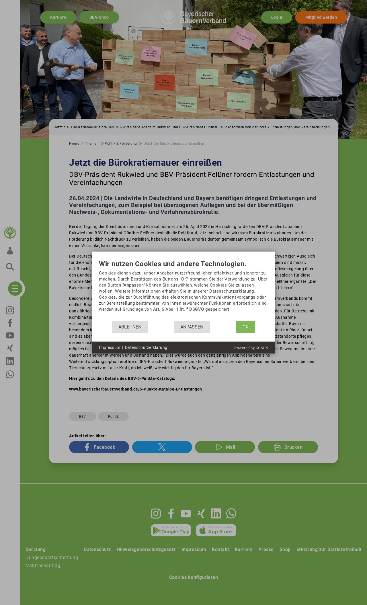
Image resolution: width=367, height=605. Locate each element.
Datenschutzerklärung (146, 347)
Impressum (109, 347)
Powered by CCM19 (251, 347)
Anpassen (191, 327)
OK (246, 327)
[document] (183, 290)
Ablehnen (129, 327)
